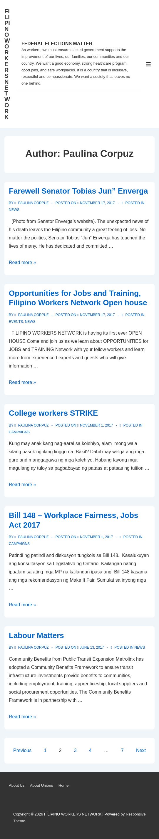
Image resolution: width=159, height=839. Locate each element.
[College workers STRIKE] (96, 425)
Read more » (22, 262)
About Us (16, 785)
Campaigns (19, 432)
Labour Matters (36, 635)
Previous (22, 750)
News (14, 210)
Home (63, 785)
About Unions (41, 785)
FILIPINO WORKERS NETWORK (7, 64)
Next (141, 750)
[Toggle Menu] (148, 64)
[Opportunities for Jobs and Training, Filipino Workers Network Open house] (97, 315)
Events (16, 322)
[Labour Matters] (92, 647)
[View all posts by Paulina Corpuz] (32, 203)
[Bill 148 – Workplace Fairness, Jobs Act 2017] (96, 537)
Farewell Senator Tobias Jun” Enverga (78, 191)
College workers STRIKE (53, 413)
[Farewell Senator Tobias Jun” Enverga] (97, 203)
